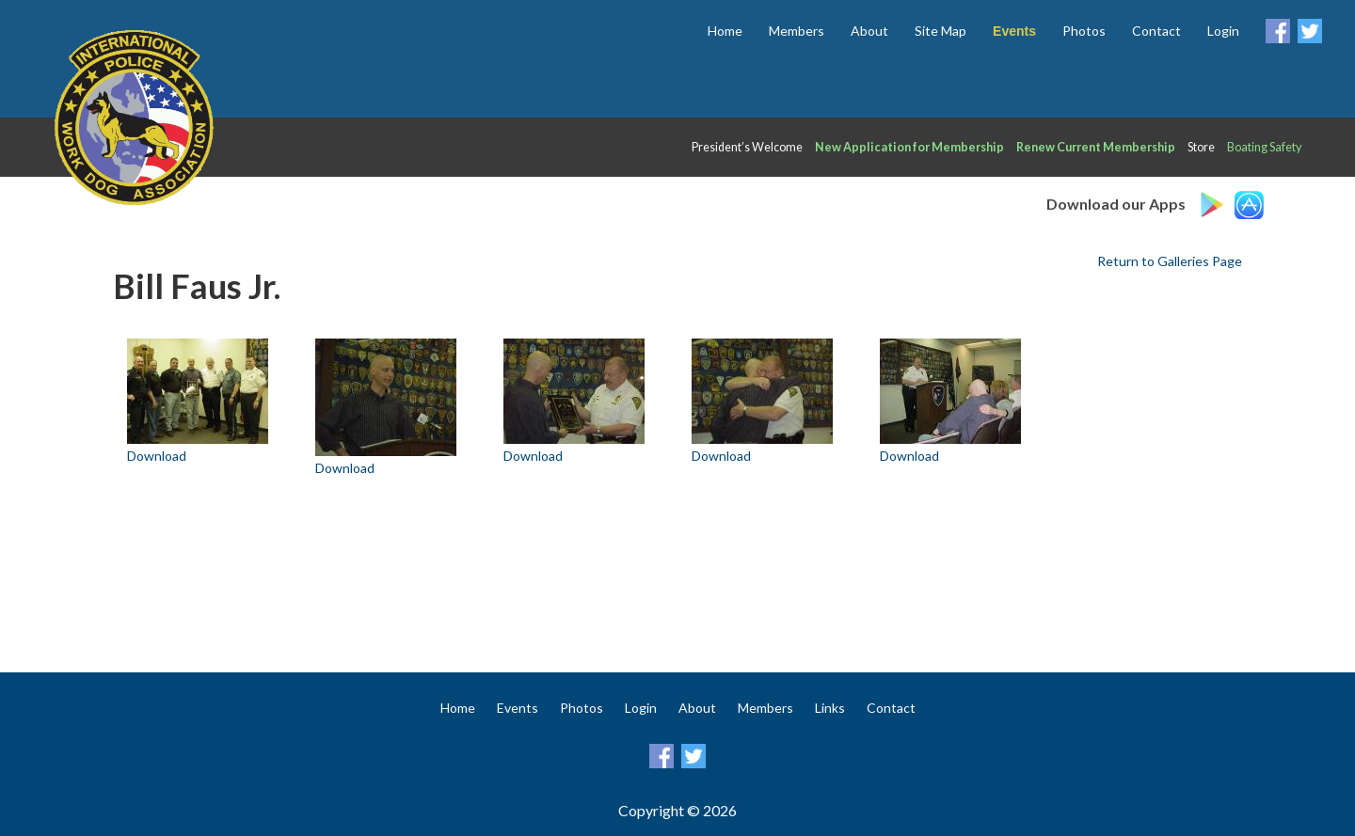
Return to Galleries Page (1169, 261)
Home (725, 31)
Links (830, 708)
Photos (1084, 31)
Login (1223, 31)
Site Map (940, 31)
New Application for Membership (909, 147)
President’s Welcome (747, 147)
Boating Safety (1264, 147)
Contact (1156, 31)
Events (517, 708)
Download (156, 456)
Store (1201, 147)
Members (796, 31)
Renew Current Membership (1095, 147)
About (869, 31)
